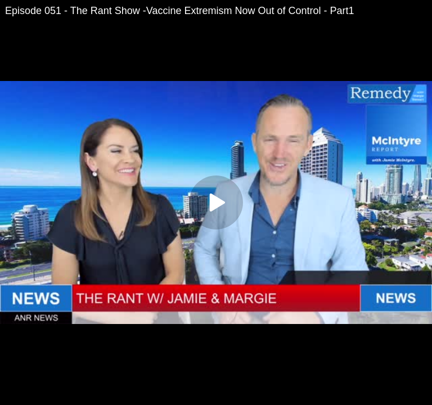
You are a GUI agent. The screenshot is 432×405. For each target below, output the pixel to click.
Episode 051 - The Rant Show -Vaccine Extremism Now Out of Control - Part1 (179, 10)
